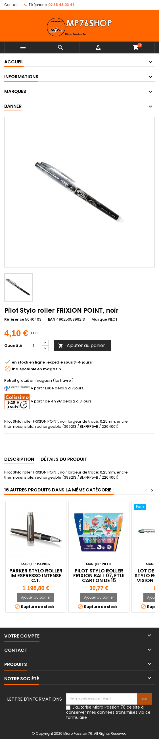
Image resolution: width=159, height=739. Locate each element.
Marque (99, 319)
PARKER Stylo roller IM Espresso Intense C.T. (35, 575)
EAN (51, 319)
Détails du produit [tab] (64, 459)
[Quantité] (33, 345)
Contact (11, 4)
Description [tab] (19, 459)
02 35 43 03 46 (61, 4)
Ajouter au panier (81, 345)
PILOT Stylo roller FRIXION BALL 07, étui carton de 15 (99, 575)
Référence (14, 319)
